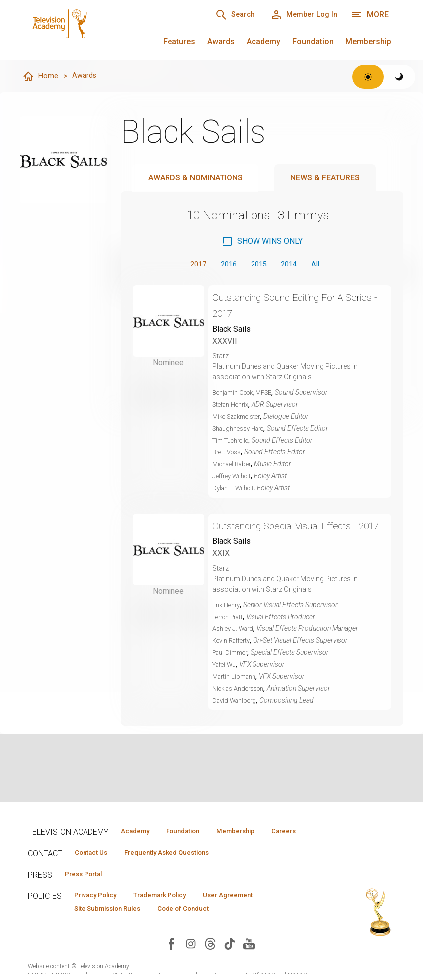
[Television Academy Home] (85, 30)
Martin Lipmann (236, 694)
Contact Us (95, 868)
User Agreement (255, 913)
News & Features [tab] (325, 178)
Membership (368, 41)
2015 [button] (258, 265)
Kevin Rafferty (233, 658)
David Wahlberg (236, 718)
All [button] (321, 265)
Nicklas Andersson (242, 706)
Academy (263, 41)
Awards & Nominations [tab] (195, 178)
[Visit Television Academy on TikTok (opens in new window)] (229, 962)
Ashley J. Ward (235, 646)
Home (40, 77)
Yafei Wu (226, 682)
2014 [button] (292, 265)
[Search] (220, 15)
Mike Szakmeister (239, 418)
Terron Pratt (231, 634)
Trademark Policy (176, 913)
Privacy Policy (101, 913)
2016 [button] (225, 265)
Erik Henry (228, 622)
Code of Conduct (201, 927)
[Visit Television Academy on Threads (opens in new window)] (210, 962)
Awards (221, 41)
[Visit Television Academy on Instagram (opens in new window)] (190, 962)
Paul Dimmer (232, 670)
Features (179, 41)
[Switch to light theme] (368, 77)
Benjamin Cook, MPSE (247, 394)
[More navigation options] (370, 15)
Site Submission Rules (114, 927)
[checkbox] (262, 242)
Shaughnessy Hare (242, 430)
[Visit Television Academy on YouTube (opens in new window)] (249, 962)
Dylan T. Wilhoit (235, 490)
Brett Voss (228, 454)
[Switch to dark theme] (399, 77)
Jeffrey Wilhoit (234, 478)
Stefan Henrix (233, 406)
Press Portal (88, 890)
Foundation (313, 41)
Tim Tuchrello (233, 442)
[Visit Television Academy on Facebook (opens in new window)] (171, 962)
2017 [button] (191, 265)
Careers (132, 846)
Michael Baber (234, 466)
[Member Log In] (298, 15)
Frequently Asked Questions (182, 868)
